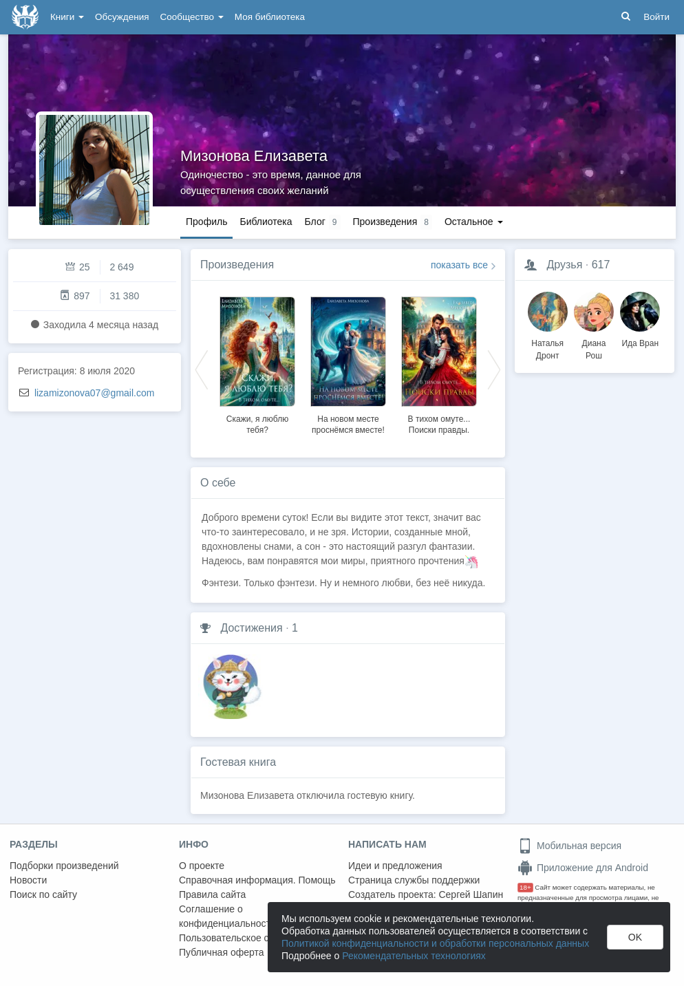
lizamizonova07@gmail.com (94, 392)
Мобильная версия (569, 845)
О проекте (201, 865)
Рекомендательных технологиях (414, 955)
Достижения (251, 628)
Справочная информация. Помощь (257, 880)
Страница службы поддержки (414, 880)
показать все (459, 264)
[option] (257, 363)
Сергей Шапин (470, 894)
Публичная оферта (221, 952)
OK (635, 937)
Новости (28, 880)
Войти (656, 17)
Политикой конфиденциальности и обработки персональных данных (435, 943)
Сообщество (192, 17)
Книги (67, 17)
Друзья (564, 264)
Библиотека (265, 221)
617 (601, 264)
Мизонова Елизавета (254, 155)
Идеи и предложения (395, 865)
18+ (525, 887)
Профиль (206, 221)
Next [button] (494, 368)
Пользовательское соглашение (248, 937)
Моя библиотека (270, 17)
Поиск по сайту (43, 894)
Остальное (474, 221)
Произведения (237, 264)
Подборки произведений (64, 865)
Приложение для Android (582, 867)
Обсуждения (122, 17)
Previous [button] (202, 368)
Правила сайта (212, 894)
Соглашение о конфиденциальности (227, 916)
